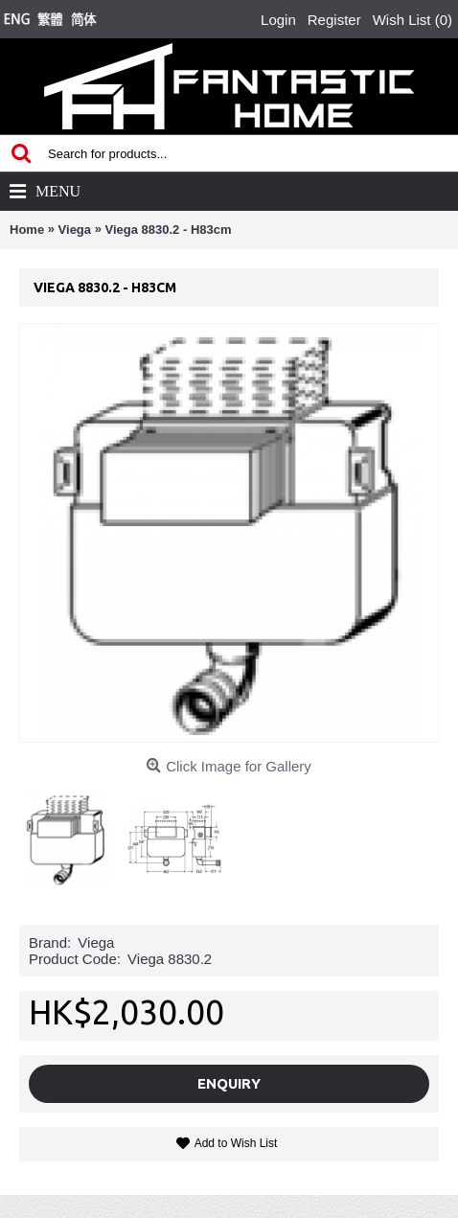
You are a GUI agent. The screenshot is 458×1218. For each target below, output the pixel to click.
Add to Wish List (236, 1143)
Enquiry (229, 1083)
